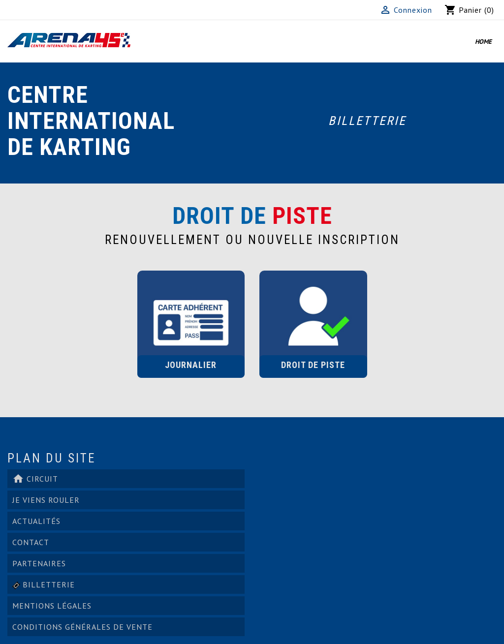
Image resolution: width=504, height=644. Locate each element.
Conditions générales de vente (82, 627)
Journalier (191, 365)
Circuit (35, 479)
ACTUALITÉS (36, 521)
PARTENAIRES (39, 563)
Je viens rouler (46, 500)
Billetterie (367, 121)
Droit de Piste (313, 365)
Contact (30, 542)
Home (483, 41)
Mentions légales (52, 606)
